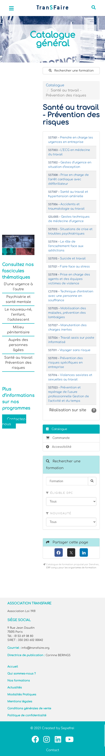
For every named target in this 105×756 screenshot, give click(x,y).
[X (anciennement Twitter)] (71, 552)
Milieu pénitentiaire (18, 329)
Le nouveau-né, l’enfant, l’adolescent (18, 315)
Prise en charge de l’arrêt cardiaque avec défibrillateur (68, 179)
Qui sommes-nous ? (21, 673)
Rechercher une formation (71, 70)
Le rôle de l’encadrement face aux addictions (65, 246)
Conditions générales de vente (29, 708)
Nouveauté (58, 513)
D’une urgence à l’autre (18, 286)
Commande (58, 438)
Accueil (12, 666)
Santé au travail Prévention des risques (18, 363)
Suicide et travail (73, 258)
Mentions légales (19, 701)
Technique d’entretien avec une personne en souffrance (70, 296)
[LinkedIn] (84, 552)
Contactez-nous (14, 421)
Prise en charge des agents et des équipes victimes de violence (69, 279)
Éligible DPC (59, 492)
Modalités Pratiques (21, 694)
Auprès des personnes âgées (18, 345)
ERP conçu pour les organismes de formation (71, 567)
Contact (52, 750)
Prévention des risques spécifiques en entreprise (65, 363)
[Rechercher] (92, 481)
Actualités (14, 687)
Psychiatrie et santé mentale (18, 299)
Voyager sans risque (75, 350)
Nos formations (18, 680)
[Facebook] (59, 552)
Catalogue (55, 85)
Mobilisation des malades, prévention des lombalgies (67, 313)
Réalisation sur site (72, 410)
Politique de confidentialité (26, 715)
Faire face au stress (75, 266)
